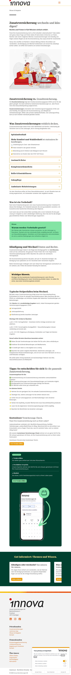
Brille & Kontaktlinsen (35, 173)
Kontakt (11, 635)
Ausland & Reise (35, 160)
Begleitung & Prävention (16, 646)
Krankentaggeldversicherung (18, 642)
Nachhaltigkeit (13, 659)
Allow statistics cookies (40, 663)
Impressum (12, 670)
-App (13, 631)
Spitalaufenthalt (35, 134)
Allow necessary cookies (41, 661)
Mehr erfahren (16, 579)
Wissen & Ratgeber (15, 10)
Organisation (13, 657)
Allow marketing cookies (41, 666)
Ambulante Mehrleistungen (35, 186)
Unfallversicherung (15, 644)
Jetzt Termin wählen (16, 444)
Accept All (63, 672)
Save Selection (50, 672)
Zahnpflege (35, 180)
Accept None (38, 672)
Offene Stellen (13, 655)
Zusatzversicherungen (16, 629)
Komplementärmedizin (35, 167)
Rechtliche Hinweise (23, 670)
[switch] (64, 661)
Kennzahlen (12, 661)
